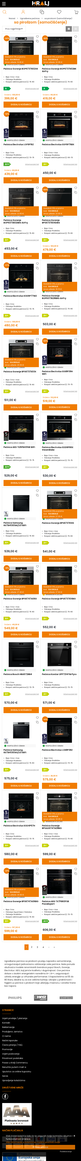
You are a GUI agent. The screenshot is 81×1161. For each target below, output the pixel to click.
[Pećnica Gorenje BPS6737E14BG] (59, 635)
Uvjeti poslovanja (10, 1053)
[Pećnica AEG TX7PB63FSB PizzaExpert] (59, 937)
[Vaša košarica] (76, 12)
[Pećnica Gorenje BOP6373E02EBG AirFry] (21, 256)
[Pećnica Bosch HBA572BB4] (21, 710)
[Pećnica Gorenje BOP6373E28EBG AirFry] (59, 332)
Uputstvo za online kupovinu (16, 1071)
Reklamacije (8, 1027)
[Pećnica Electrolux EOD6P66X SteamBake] (59, 483)
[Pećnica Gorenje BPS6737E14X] (59, 559)
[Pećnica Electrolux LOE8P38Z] (59, 786)
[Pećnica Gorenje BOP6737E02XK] (21, 105)
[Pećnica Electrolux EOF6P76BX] (59, 180)
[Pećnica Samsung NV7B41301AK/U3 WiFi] (21, 559)
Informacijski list (32, 88)
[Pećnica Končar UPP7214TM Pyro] (59, 710)
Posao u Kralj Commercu (15, 1062)
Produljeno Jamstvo (12, 1031)
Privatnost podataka (12, 1058)
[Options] (65, 1151)
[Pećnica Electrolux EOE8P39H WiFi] (59, 407)
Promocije (7, 1049)
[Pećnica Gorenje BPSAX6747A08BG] (59, 861)
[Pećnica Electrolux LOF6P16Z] (21, 180)
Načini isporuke (10, 1040)
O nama (6, 1036)
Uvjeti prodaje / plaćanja (14, 1018)
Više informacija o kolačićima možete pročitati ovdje (33, 1142)
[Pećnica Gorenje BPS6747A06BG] (21, 937)
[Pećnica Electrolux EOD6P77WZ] (21, 332)
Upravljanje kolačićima (13, 1080)
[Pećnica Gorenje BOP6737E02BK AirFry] (59, 105)
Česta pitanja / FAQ (12, 1044)
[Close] (40, 1147)
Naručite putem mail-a (14, 1067)
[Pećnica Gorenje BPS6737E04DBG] (59, 256)
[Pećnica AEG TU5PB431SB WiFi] (21, 483)
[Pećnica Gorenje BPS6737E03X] (21, 407)
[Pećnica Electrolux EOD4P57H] (21, 861)
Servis (5, 1076)
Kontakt (6, 1022)
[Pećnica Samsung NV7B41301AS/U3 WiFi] (21, 786)
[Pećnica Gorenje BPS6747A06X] (21, 635)
